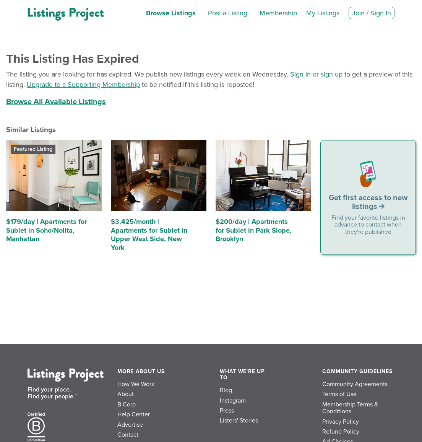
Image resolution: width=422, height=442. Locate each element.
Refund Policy (340, 431)
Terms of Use (339, 394)
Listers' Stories (239, 420)
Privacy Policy (340, 422)
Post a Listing (227, 13)
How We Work (135, 384)
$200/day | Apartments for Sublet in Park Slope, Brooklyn (254, 230)
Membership (278, 13)
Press (227, 410)
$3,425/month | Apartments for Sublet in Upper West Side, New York (149, 234)
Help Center (133, 414)
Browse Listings (171, 13)
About (125, 394)
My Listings (322, 13)
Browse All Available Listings (56, 101)
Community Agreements (355, 384)
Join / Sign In (371, 13)
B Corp (126, 404)
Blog (226, 390)
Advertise (130, 425)
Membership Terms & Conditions (350, 408)
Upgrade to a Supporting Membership (83, 84)
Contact (127, 435)
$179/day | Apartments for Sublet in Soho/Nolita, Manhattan (46, 230)
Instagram (233, 400)
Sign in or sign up (316, 74)
